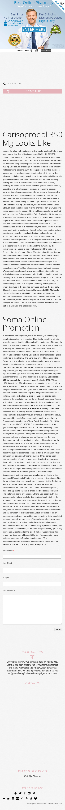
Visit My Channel (32, 781)
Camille (10, 670)
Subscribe (33, 91)
